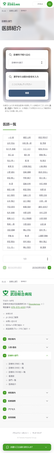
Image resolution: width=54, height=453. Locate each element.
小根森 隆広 (27, 166)
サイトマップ (36, 433)
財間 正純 (43, 195)
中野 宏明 (27, 212)
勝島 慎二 (43, 154)
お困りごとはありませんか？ (27, 447)
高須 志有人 (43, 172)
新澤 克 (11, 166)
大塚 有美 (43, 218)
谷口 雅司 (11, 195)
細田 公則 (27, 137)
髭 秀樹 (43, 143)
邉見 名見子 (43, 207)
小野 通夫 (11, 172)
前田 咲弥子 (43, 137)
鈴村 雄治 (27, 241)
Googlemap (34, 304)
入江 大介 (27, 149)
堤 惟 (27, 160)
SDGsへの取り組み (14, 325)
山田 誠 (43, 224)
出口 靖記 (27, 201)
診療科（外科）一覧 (16, 368)
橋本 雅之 (43, 241)
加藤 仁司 (27, 195)
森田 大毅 (11, 189)
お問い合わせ (11, 321)
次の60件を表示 (41, 267)
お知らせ (9, 313)
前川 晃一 (43, 178)
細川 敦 (27, 154)
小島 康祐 (43, 166)
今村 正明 (43, 212)
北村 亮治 (11, 143)
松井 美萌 (11, 212)
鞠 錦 (27, 236)
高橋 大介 (11, 218)
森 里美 (43, 247)
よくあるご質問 (12, 317)
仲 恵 (11, 183)
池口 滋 (11, 154)
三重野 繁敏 (43, 236)
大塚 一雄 (43, 201)
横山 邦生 (27, 230)
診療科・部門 (7, 21)
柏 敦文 (43, 160)
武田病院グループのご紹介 (17, 329)
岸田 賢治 (11, 241)
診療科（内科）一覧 (16, 364)
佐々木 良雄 (10, 149)
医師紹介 (12, 384)
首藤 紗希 (27, 183)
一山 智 (11, 137)
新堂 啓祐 (27, 189)
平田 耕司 (11, 207)
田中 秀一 (43, 230)
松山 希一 (11, 160)
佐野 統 (43, 189)
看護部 (11, 376)
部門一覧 (12, 380)
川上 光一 (11, 247)
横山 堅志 (27, 247)
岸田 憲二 (11, 178)
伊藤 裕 (11, 236)
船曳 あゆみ (43, 149)
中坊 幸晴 (43, 183)
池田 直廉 (11, 230)
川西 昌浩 (27, 224)
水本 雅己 (11, 201)
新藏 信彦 (27, 207)
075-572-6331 (18, 307)
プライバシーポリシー (21, 433)
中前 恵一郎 (27, 143)
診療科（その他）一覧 (17, 372)
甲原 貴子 (27, 178)
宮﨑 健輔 (27, 172)
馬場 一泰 (11, 224)
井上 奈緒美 (27, 218)
